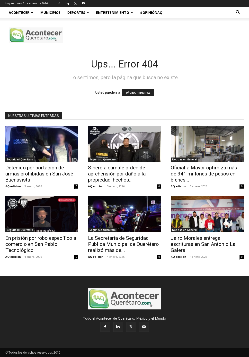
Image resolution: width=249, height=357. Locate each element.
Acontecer (21, 12)
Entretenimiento (114, 12)
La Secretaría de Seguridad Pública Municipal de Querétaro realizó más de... (123, 244)
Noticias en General (184, 159)
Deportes (78, 12)
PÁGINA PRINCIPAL (138, 92)
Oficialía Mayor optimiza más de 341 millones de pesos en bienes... (204, 174)
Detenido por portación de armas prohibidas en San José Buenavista (39, 174)
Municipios (50, 12)
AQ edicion (13, 186)
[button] (238, 13)
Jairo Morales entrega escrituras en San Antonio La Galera (203, 244)
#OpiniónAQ (151, 12)
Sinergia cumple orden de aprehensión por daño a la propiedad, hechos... (117, 174)
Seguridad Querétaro (20, 159)
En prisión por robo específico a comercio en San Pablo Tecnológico (40, 244)
